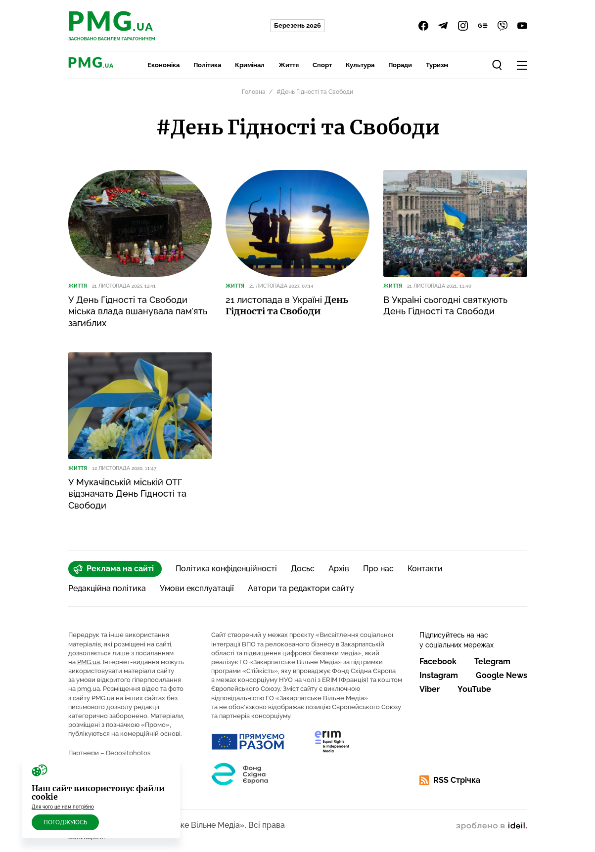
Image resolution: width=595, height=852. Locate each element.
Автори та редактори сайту (301, 588)
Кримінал (250, 65)
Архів (338, 568)
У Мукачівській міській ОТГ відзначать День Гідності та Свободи (127, 494)
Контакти (425, 568)
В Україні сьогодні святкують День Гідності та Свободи (445, 305)
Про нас (378, 568)
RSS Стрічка (449, 780)
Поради (400, 65)
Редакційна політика (107, 588)
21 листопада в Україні (287, 305)
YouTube (474, 689)
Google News (501, 675)
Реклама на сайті (113, 569)
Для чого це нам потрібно (63, 806)
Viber (429, 689)
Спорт (322, 65)
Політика (207, 65)
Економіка (163, 65)
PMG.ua (88, 662)
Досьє (303, 568)
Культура (360, 65)
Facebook (438, 661)
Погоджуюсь (65, 822)
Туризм (437, 65)
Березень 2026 (297, 25)
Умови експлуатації (197, 588)
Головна (254, 92)
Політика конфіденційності (226, 568)
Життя (288, 65)
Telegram (492, 661)
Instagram (438, 675)
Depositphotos (128, 753)
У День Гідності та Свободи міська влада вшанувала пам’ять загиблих (137, 311)
